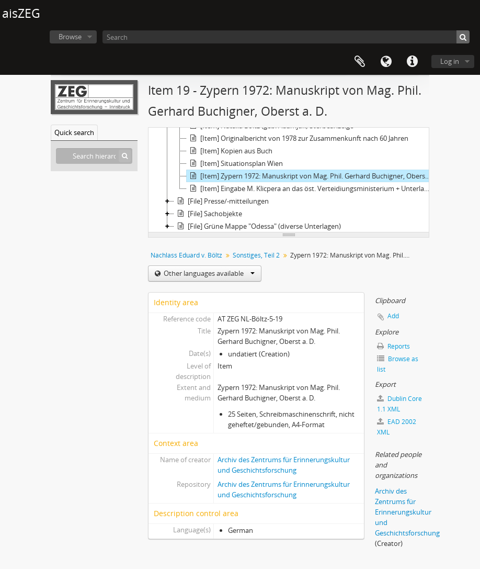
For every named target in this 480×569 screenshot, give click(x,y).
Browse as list (397, 364)
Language (386, 62)
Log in (449, 61)
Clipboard (360, 62)
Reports (393, 346)
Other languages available (208, 273)
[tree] (288, 180)
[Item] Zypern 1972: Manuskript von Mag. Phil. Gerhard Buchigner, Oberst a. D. (311, 176)
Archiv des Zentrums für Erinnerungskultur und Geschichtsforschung (407, 512)
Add (393, 315)
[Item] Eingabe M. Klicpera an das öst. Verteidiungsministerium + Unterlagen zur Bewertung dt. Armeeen (311, 188)
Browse (70, 36)
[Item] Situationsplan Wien (235, 163)
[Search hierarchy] (94, 156)
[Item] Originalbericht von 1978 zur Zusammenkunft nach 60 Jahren (297, 138)
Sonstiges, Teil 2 (256, 255)
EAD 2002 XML (396, 427)
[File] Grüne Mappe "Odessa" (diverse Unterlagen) (257, 226)
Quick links (412, 62)
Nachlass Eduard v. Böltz (186, 255)
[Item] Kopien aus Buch (229, 150)
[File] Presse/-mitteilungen (221, 201)
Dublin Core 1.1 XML (399, 404)
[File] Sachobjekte (208, 213)
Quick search (74, 132)
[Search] (286, 36)
